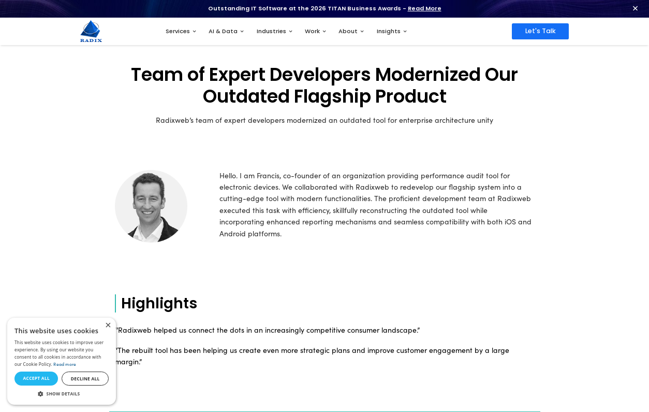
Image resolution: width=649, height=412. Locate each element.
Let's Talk (540, 30)
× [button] (108, 326)
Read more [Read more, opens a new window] (64, 364)
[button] (61, 393)
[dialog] (61, 361)
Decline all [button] (85, 378)
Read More (424, 8)
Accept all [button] (36, 378)
